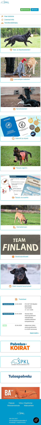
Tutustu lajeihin (20, 168)
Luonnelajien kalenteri (20, 79)
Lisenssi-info (7, 20)
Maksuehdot (29, 406)
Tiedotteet (22, 299)
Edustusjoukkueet (20, 256)
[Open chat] (36, 420)
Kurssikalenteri (20, 109)
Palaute (11, 403)
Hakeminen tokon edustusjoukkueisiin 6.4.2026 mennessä (31, 327)
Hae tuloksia (7, 16)
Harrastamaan (20, 227)
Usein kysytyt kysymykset (20, 286)
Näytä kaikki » (34, 333)
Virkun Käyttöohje (25, 403)
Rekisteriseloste (13, 406)
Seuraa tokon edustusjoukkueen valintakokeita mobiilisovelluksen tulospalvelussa (30, 317)
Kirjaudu (35, 9)
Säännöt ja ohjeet (20, 138)
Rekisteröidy (25, 9)
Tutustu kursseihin (20, 197)
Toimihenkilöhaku (9, 23)
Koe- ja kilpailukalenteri (20, 50)
